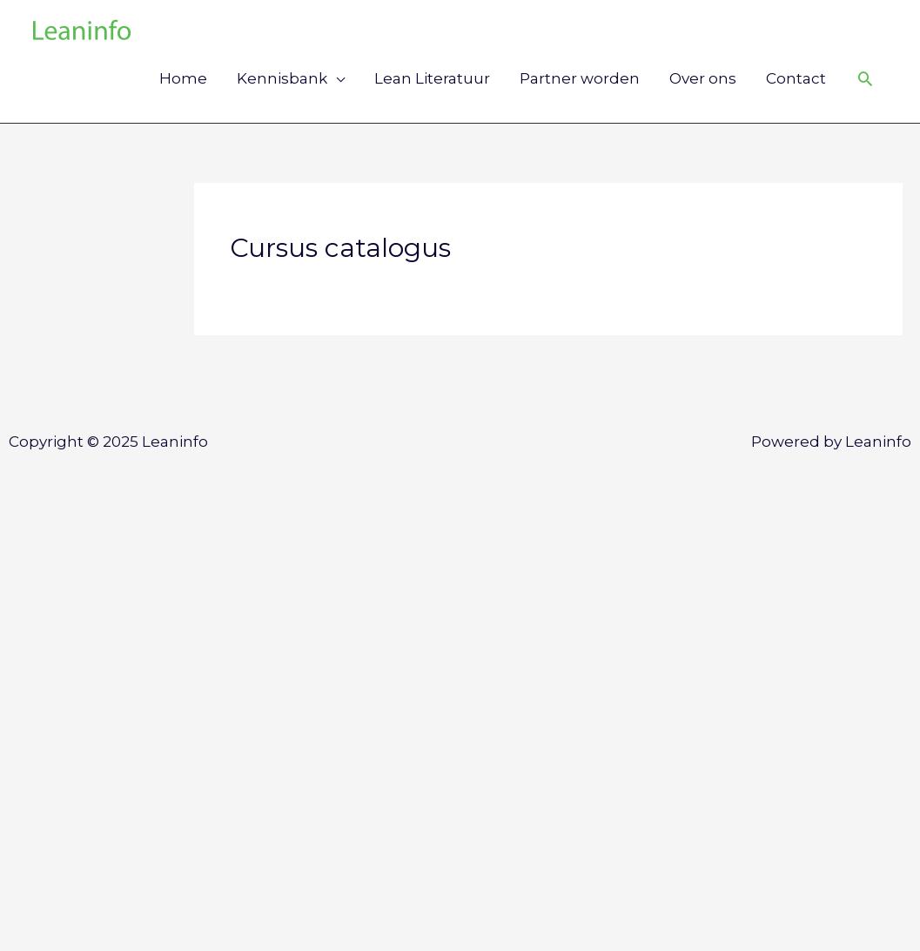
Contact (796, 78)
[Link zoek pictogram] (865, 78)
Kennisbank (282, 78)
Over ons (702, 78)
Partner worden (580, 78)
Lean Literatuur (432, 78)
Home (183, 78)
